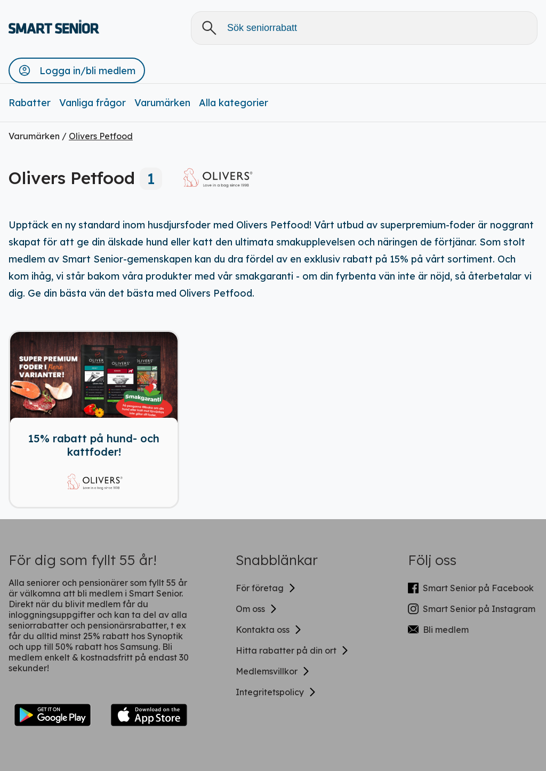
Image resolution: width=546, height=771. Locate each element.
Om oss (257, 608)
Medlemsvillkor (273, 671)
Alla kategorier (233, 103)
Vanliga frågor (92, 103)
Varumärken (162, 103)
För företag (266, 588)
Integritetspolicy (276, 692)
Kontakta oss (269, 629)
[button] (77, 70)
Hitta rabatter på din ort (292, 650)
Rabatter (30, 103)
